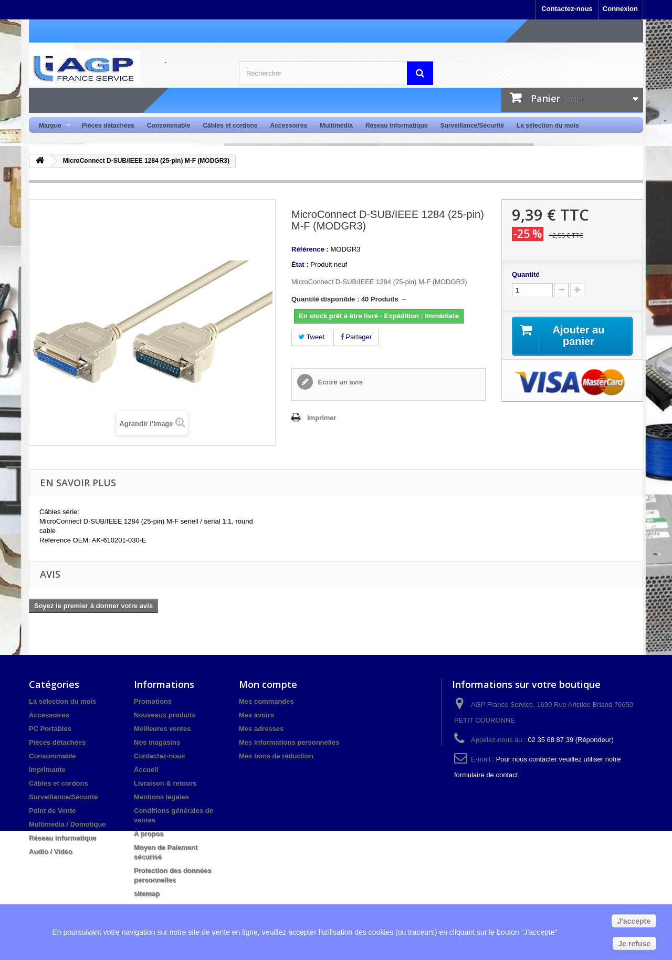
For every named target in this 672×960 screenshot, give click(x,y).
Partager (356, 337)
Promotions (153, 701)
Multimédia (336, 125)
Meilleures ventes (162, 729)
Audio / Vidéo (50, 851)
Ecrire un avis (339, 382)
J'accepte (633, 921)
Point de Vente (52, 811)
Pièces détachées (108, 125)
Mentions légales (161, 797)
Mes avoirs (256, 715)
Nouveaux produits (165, 715)
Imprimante (47, 770)
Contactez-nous (567, 9)
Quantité (526, 274)
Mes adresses (261, 729)
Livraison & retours (165, 783)
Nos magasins (157, 742)
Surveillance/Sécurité (472, 125)
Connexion (620, 9)
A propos (149, 834)
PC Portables (50, 729)
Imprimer (322, 418)
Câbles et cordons (230, 125)
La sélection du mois (548, 125)
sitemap (147, 894)
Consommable (169, 125)
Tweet (311, 337)
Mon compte (268, 684)
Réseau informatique (396, 125)
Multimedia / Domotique (67, 824)
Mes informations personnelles (289, 742)
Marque (52, 126)
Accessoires (288, 125)
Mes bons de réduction (276, 756)
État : (300, 264)
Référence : (310, 249)
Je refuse (634, 944)
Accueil (146, 770)
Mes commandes (266, 701)
